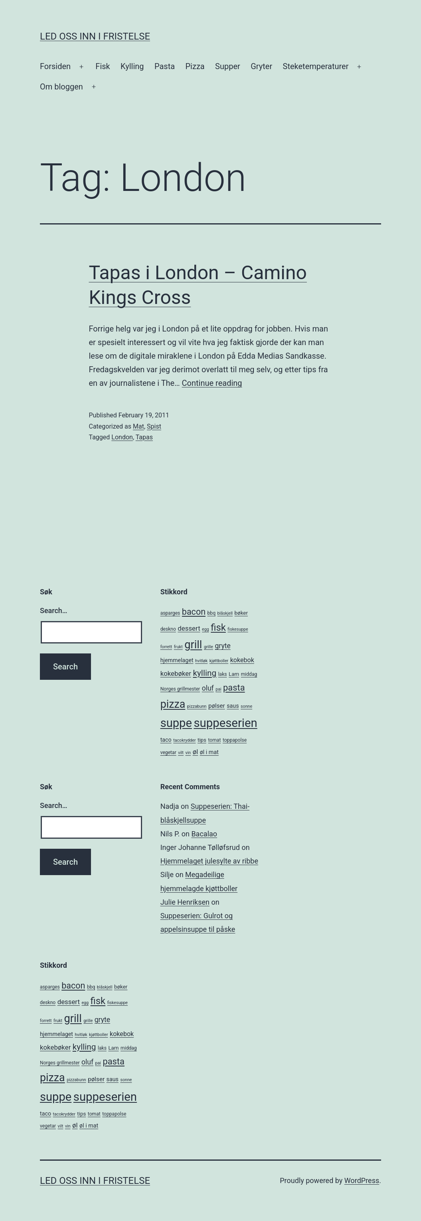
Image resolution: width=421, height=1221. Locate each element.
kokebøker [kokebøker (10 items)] (175, 673)
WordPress (361, 1180)
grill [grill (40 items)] (193, 644)
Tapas (144, 437)
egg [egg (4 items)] (205, 629)
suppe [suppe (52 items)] (176, 723)
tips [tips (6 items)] (202, 740)
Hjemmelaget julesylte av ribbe (209, 861)
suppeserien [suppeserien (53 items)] (225, 723)
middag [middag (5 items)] (249, 674)
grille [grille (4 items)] (208, 646)
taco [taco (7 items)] (166, 740)
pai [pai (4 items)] (218, 689)
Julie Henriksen (185, 902)
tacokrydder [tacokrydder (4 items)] (184, 740)
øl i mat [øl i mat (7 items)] (209, 752)
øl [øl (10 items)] (195, 752)
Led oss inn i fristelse (95, 36)
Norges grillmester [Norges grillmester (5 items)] (180, 689)
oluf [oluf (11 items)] (208, 688)
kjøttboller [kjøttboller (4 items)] (219, 660)
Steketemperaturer (316, 66)
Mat (138, 426)
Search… (53, 610)
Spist (154, 426)
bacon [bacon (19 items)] (194, 612)
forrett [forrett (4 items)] (166, 646)
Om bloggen (61, 86)
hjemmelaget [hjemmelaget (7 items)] (177, 660)
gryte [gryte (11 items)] (222, 646)
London (122, 437)
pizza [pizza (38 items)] (173, 704)
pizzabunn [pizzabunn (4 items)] (197, 706)
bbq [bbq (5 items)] (211, 613)
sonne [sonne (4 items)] (246, 706)
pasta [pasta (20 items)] (234, 688)
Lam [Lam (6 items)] (234, 674)
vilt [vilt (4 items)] (181, 752)
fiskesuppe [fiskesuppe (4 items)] (237, 629)
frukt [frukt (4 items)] (178, 646)
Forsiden (55, 66)
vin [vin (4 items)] (188, 752)
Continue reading (212, 383)
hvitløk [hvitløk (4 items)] (201, 660)
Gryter (261, 66)
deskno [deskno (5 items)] (168, 629)
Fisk (102, 66)
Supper (227, 66)
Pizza (195, 66)
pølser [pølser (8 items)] (216, 705)
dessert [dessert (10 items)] (189, 628)
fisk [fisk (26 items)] (218, 627)
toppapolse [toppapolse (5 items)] (235, 740)
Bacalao (204, 834)
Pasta (164, 66)
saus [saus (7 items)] (233, 706)
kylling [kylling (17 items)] (204, 673)
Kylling (132, 66)
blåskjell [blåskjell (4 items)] (225, 613)
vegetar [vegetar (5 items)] (168, 752)
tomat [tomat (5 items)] (214, 740)
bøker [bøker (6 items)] (241, 613)
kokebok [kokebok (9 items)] (242, 660)
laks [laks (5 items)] (222, 674)
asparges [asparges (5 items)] (170, 613)
